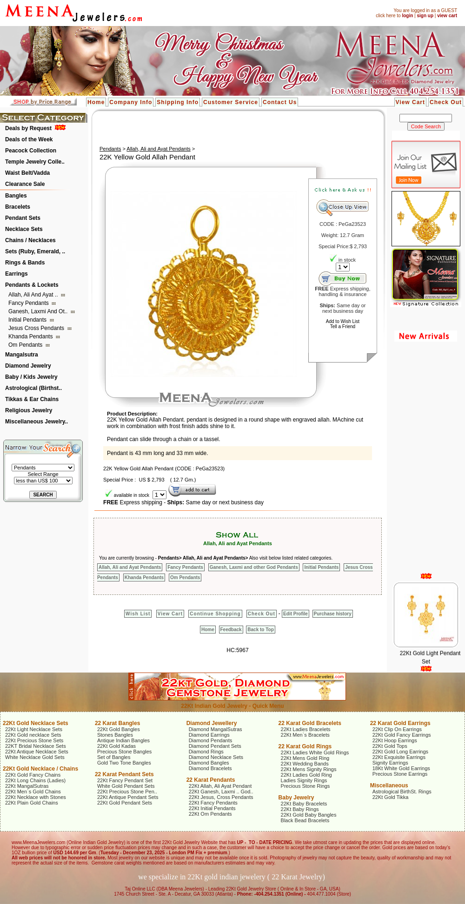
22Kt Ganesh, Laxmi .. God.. (221, 791)
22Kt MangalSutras (27, 786)
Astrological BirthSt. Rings (402, 791)
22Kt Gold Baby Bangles (309, 815)
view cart (447, 15)
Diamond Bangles (209, 762)
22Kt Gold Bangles (118, 729)
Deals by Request (28, 128)
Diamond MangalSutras (215, 729)
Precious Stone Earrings (400, 774)
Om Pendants (26, 345)
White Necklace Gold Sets (35, 757)
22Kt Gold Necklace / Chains (40, 768)
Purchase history (333, 613)
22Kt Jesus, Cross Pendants (221, 797)
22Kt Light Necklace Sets (33, 729)
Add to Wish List (342, 321)
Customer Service (230, 102)
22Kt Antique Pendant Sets (128, 797)
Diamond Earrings (209, 735)
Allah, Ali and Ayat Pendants (158, 149)
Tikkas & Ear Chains (32, 399)
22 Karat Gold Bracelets (310, 723)
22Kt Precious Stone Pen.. (127, 791)
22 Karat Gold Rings (305, 746)
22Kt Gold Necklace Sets (35, 723)
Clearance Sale (25, 184)
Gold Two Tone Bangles (124, 762)
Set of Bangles (114, 757)
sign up (425, 15)
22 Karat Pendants (210, 780)
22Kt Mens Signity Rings (309, 769)
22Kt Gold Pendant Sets (124, 802)
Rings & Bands (25, 262)
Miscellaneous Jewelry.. (36, 421)
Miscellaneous (389, 785)
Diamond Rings (206, 751)
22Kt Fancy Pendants (213, 802)
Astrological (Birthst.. (33, 388)
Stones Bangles (115, 735)
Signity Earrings (390, 762)
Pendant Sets (22, 218)
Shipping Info (178, 102)
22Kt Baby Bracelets (304, 803)
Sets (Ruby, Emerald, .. (35, 251)
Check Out (446, 102)
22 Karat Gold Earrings (400, 723)
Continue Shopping (215, 613)
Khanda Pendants (31, 336)
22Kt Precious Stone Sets (34, 740)
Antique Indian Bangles (123, 740)
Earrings (16, 274)
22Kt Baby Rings (300, 809)
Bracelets (17, 207)
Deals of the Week (29, 139)
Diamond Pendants (210, 740)
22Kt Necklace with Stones (35, 797)
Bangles (16, 195)
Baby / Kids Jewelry (31, 377)
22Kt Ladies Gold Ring (306, 775)
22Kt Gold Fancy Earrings (401, 735)
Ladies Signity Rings (304, 780)
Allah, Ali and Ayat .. (34, 294)
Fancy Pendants (29, 303)
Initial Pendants (28, 320)
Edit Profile (295, 613)
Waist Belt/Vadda (27, 173)
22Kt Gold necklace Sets (33, 735)
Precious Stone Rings (305, 786)
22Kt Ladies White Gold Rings (315, 752)
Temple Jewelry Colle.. (35, 161)
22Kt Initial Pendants (212, 808)
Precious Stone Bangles (124, 751)
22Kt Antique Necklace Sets (36, 751)
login (407, 15)
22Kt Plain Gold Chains (31, 802)
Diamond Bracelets (210, 768)
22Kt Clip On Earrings (397, 729)
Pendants (110, 149)
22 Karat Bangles (117, 723)
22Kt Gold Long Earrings (400, 751)
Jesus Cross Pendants (37, 328)
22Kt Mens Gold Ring (305, 758)
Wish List (138, 613)
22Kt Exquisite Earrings (398, 757)
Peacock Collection (30, 150)
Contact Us (280, 102)
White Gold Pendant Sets (126, 786)
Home (96, 102)
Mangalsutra (21, 354)
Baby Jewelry (296, 797)
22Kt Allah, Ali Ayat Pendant (220, 786)
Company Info (130, 102)
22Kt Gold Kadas (116, 746)
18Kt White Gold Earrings (401, 768)
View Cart (410, 102)
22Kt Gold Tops (389, 746)
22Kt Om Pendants (210, 814)
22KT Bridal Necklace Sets (35, 746)
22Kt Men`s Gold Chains (33, 791)
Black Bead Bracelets (305, 820)
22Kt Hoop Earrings (394, 740)
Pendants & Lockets (32, 285)
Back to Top (260, 629)
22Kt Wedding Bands (305, 763)
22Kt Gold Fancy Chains (32, 775)
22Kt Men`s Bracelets (305, 735)
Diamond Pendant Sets (215, 746)
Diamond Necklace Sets (216, 757)
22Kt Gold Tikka (390, 797)
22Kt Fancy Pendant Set (125, 780)
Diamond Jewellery (211, 723)
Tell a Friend (342, 326)
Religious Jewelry (28, 410)
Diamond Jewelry (28, 366)
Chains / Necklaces (30, 240)
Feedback (231, 629)
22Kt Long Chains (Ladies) (35, 780)
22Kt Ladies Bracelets (306, 729)
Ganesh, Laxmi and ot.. (38, 311)
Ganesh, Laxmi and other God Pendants (254, 567)
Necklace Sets (24, 229)
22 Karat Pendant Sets (124, 774)
